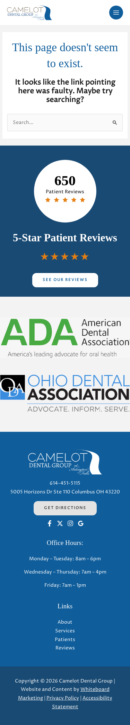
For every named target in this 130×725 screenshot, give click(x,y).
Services (65, 631)
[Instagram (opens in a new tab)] (70, 523)
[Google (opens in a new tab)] (81, 523)
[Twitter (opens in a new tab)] (60, 523)
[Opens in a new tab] (65, 337)
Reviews (65, 648)
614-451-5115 (65, 483)
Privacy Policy (62, 698)
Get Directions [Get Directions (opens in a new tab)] (65, 507)
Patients (65, 640)
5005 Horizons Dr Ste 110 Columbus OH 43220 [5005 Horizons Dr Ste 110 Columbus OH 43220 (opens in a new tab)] (65, 492)
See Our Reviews (65, 279)
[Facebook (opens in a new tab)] (49, 523)
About (65, 622)
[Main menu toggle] (116, 13)
